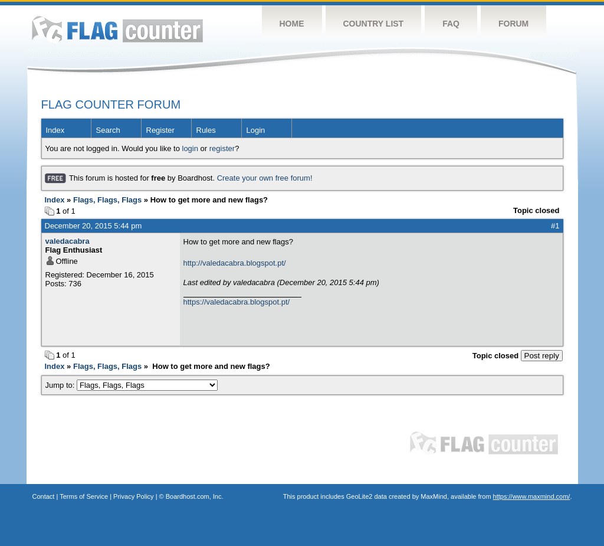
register (222, 148)
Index (55, 130)
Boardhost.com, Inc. (195, 496)
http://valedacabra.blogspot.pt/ (234, 263)
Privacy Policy (133, 496)
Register (160, 130)
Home (292, 23)
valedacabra (67, 241)
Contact (43, 496)
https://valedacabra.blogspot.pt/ (236, 301)
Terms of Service (84, 496)
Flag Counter (117, 29)
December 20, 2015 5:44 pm (93, 225)
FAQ (450, 23)
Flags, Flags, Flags (107, 199)
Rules (206, 130)
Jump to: (131, 385)
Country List (373, 23)
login (190, 148)
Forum (513, 23)
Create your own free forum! (265, 178)
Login (256, 130)
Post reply (542, 355)
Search (108, 130)
